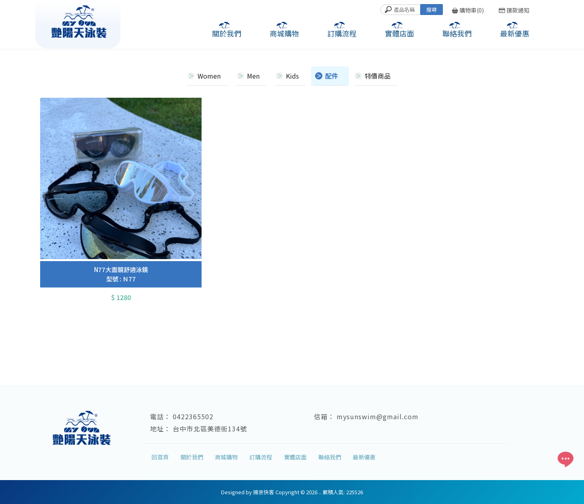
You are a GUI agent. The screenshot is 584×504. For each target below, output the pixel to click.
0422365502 (193, 416)
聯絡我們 (457, 33)
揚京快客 (263, 492)
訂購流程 (341, 33)
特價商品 (378, 76)
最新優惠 (514, 33)
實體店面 (399, 33)
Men (253, 76)
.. (320, 492)
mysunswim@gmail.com (378, 416)
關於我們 (226, 33)
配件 (331, 76)
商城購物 (284, 33)
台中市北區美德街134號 (210, 428)
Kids (292, 76)
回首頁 (160, 457)
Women (209, 76)
